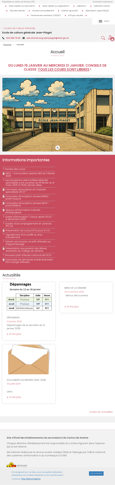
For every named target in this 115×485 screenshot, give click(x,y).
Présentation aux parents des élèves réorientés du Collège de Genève (26, 249)
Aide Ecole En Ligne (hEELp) (97, 10)
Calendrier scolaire (102, 6)
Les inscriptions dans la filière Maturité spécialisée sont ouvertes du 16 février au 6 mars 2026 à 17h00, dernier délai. (30, 183)
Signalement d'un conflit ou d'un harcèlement (24, 236)
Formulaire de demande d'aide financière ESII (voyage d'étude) (29, 261)
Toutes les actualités (101, 411)
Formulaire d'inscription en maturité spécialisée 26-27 (26, 190)
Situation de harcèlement (43, 10)
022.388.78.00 (13, 38)
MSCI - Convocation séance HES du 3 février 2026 (30, 174)
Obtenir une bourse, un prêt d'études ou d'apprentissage (28, 243)
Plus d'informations (30, 480)
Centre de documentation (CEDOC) (46, 15)
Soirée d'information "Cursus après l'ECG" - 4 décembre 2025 (30, 218)
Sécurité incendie (17, 10)
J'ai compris (96, 475)
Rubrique (7, 44)
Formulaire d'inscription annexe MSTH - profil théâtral (27, 204)
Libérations (81, 6)
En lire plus (45, 288)
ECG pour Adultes (75, 15)
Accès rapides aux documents (22, 6)
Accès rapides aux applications (55, 6)
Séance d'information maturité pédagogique (23, 211)
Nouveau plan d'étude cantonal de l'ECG (28, 255)
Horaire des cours (15, 169)
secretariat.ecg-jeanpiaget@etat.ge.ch (47, 38)
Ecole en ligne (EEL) (70, 10)
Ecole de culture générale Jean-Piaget (27, 32)
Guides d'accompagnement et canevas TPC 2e (29, 225)
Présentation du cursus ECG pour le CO (28, 230)
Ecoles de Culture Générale (19, 28)
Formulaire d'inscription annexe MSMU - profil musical (28, 197)
